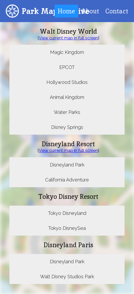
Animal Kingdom (67, 97)
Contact (116, 11)
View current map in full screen (68, 38)
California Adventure (67, 180)
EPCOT (67, 67)
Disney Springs (67, 127)
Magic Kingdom (67, 52)
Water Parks (67, 112)
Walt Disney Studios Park (67, 276)
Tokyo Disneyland (67, 213)
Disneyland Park (67, 165)
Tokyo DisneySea (67, 228)
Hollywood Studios (67, 82)
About (90, 11)
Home (66, 11)
